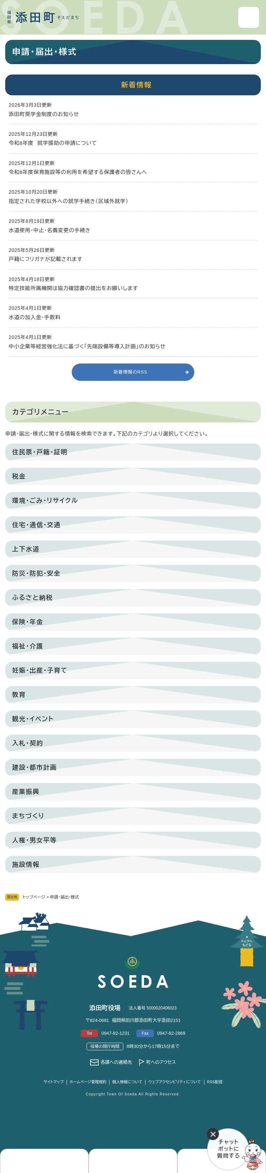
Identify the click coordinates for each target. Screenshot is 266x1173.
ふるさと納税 (32, 597)
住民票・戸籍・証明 (40, 452)
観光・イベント (33, 719)
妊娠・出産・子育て (40, 670)
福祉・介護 (27, 646)
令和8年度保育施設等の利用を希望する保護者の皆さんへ (78, 172)
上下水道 (25, 549)
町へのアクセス (161, 1062)
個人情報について (127, 1082)
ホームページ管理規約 (88, 1082)
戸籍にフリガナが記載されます (45, 259)
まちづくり (28, 816)
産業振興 (25, 791)
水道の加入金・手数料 (35, 317)
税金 (19, 476)
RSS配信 (215, 1082)
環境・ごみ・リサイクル (45, 500)
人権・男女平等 (34, 840)
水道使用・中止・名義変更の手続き (50, 230)
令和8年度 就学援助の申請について (53, 143)
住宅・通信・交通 (36, 525)
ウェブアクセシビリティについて (174, 1082)
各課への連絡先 (116, 1062)
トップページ (34, 897)
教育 (19, 694)
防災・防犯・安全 (36, 573)
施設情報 (25, 864)
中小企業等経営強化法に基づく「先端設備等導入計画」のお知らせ (87, 346)
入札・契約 (27, 743)
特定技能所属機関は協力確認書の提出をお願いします (73, 288)
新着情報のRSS (131, 372)
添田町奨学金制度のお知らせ (44, 114)
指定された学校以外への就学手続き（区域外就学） (68, 201)
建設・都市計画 (34, 767)
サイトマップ (54, 1082)
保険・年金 (27, 622)
